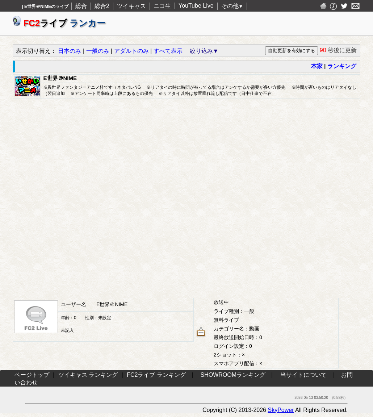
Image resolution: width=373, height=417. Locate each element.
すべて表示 (168, 51)
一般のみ (97, 51)
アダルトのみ (131, 51)
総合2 (102, 6)
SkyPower (281, 410)
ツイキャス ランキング (88, 375)
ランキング (341, 66)
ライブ (59, 23)
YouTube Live (196, 6)
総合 (81, 6)
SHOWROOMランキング (233, 375)
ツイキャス (131, 6)
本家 (317, 66)
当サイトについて (303, 375)
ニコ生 (162, 6)
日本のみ (69, 51)
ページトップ (31, 375)
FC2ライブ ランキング (156, 375)
